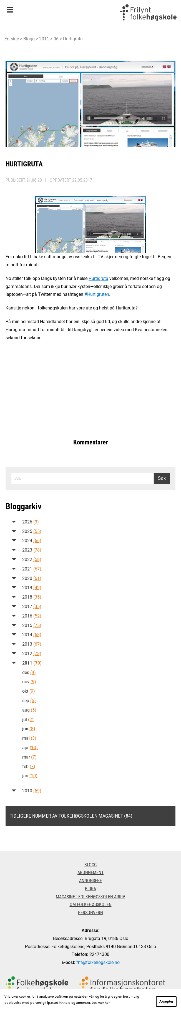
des (29, 672)
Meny (9, 8)
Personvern (90, 912)
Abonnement (90, 872)
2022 (31, 559)
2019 (31, 587)
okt (28, 691)
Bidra (90, 888)
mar (29, 757)
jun (28, 728)
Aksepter (166, 1001)
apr (30, 747)
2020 (31, 578)
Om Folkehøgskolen (91, 904)
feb (28, 766)
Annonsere (90, 880)
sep (29, 700)
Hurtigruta (98, 278)
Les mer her (101, 1002)
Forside (11, 38)
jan (29, 775)
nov (29, 681)
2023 (31, 550)
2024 (31, 540)
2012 (31, 653)
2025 (31, 531)
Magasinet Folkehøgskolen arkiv (90, 896)
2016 (31, 616)
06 (56, 38)
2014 (31, 634)
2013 (31, 644)
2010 (31, 790)
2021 (31, 569)
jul (28, 719)
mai (29, 738)
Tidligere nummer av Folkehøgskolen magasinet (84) (71, 815)
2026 (30, 522)
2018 (31, 597)
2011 (44, 38)
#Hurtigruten (96, 294)
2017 (31, 606)
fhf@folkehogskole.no (98, 962)
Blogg (29, 38)
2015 (31, 625)
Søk (162, 478)
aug (29, 710)
